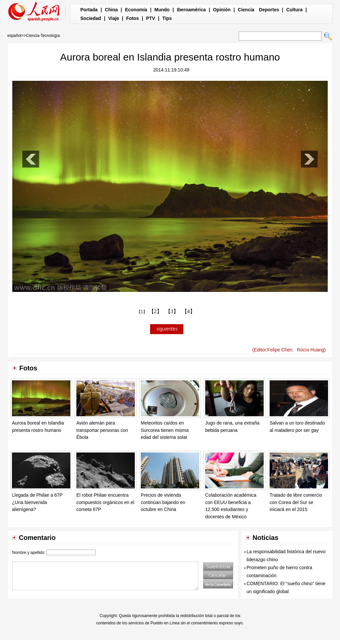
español (14, 35)
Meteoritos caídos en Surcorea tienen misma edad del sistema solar (165, 430)
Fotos (132, 18)
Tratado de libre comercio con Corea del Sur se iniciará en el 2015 (296, 502)
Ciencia (246, 9)
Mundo (162, 9)
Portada (89, 9)
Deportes (269, 9)
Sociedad (90, 18)
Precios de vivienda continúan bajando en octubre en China (163, 502)
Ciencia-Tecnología (43, 35)
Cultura (294, 9)
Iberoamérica (191, 9)
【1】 (142, 312)
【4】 (188, 311)
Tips (167, 18)
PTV (150, 18)
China (111, 9)
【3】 (172, 311)
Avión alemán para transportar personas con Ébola (102, 430)
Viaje (113, 18)
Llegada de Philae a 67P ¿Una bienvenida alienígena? (37, 502)
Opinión (221, 9)
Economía (136, 9)
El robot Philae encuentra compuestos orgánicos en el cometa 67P (105, 502)
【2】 (155, 311)
